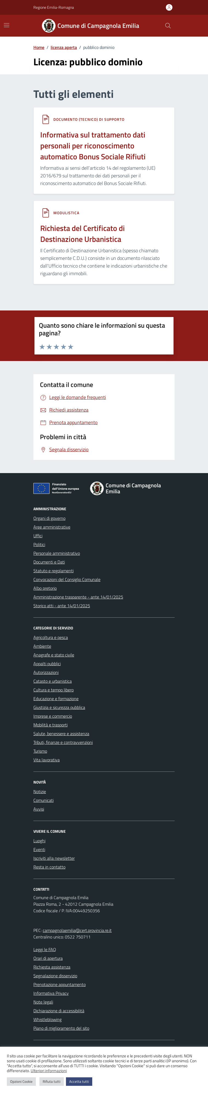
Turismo (40, 751)
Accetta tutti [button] (79, 1081)
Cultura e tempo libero (53, 690)
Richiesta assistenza (51, 967)
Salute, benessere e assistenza (61, 733)
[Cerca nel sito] (168, 25)
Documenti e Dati (49, 562)
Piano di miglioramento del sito (61, 1028)
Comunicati (43, 800)
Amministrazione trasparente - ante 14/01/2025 (78, 597)
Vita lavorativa (46, 759)
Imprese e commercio (52, 716)
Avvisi (38, 809)
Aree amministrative (51, 527)
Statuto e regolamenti (53, 570)
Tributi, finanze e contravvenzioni (63, 742)
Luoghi (39, 840)
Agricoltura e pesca (50, 637)
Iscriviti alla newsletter (54, 858)
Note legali (43, 1002)
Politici (39, 544)
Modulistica (66, 212)
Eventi (39, 849)
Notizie (39, 791)
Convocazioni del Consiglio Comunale (66, 579)
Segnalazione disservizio (55, 975)
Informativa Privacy (51, 993)
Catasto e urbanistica (52, 681)
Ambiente (42, 646)
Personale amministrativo (56, 553)
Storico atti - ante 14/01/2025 (61, 605)
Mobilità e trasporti (50, 724)
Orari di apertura (48, 958)
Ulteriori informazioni (49, 1070)
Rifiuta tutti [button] (51, 1081)
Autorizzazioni (46, 672)
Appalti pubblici (47, 663)
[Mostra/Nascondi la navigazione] (6, 25)
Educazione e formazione (56, 698)
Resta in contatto (49, 867)
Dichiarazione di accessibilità (58, 1010)
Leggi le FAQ (44, 949)
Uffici (37, 535)
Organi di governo (49, 518)
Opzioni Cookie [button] (21, 1081)
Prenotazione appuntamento (59, 984)
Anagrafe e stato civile (53, 655)
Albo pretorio (45, 588)
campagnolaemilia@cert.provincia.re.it (77, 930)
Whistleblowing (47, 1019)
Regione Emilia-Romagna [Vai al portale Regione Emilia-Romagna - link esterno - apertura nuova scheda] (53, 7)
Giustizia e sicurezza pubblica (59, 707)
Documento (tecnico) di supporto (89, 119)
